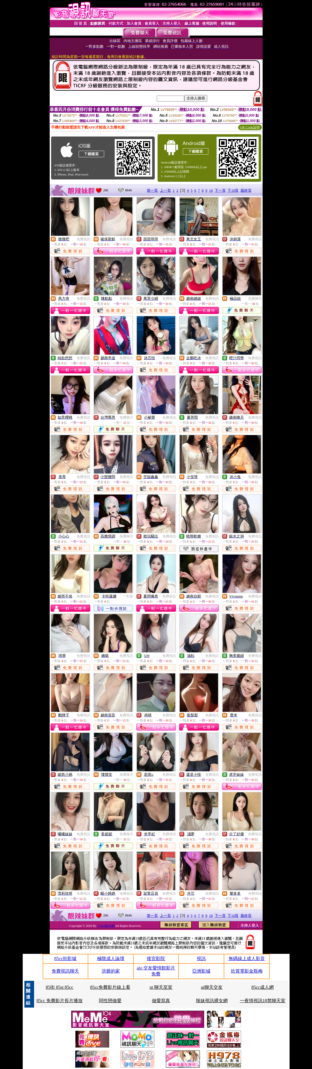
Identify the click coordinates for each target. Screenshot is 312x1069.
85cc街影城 (65, 958)
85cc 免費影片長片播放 (59, 1000)
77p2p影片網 (106, 925)
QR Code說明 (250, 127)
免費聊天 (255, 299)
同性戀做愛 (110, 1000)
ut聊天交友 (212, 987)
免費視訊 (83, 239)
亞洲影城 (201, 971)
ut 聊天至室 (161, 987)
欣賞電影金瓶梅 (247, 971)
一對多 (128, 596)
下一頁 (220, 190)
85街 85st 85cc (59, 987)
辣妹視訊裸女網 (212, 1000)
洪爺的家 (111, 971)
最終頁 (246, 190)
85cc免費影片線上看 (110, 987)
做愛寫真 (161, 1000)
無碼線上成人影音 (247, 958)
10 (211, 190)
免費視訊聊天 (65, 971)
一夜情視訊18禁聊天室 (262, 1000)
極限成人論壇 (110, 958)
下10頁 (232, 190)
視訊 (201, 958)
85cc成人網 (263, 987)
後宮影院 (156, 958)
